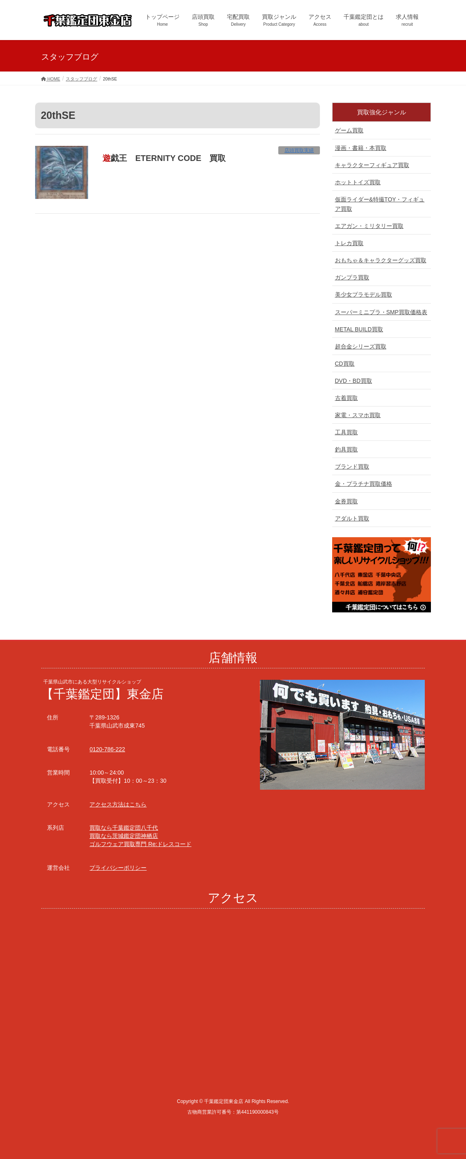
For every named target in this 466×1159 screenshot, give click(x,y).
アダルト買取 (352, 518)
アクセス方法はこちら (117, 804)
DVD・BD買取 (353, 380)
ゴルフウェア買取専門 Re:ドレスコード (140, 844)
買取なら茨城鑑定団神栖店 (123, 836)
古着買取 (346, 398)
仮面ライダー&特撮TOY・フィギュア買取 (380, 204)
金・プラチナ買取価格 (363, 483)
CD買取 (345, 363)
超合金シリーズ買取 (360, 346)
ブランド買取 (352, 466)
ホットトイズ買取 (358, 182)
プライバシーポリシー (117, 867)
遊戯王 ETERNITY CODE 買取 (164, 158)
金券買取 (346, 501)
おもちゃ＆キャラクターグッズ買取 (380, 260)
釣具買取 (346, 449)
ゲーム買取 (349, 130)
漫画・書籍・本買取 (360, 148)
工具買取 (346, 432)
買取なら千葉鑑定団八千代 (123, 827)
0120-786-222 (107, 749)
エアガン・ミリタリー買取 (369, 226)
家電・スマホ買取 (358, 415)
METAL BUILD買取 (359, 329)
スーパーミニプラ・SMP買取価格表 (381, 312)
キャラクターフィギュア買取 (372, 165)
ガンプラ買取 (352, 277)
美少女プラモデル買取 (363, 294)
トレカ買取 (349, 243)
